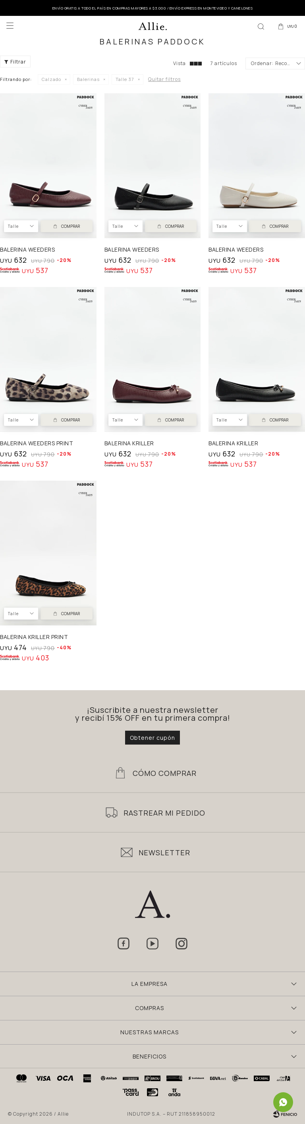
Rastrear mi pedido (164, 813)
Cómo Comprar (165, 773)
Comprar (70, 226)
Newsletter (164, 852)
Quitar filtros (164, 79)
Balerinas (88, 79)
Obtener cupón (152, 737)
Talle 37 (125, 79)
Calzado (51, 79)
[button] (261, 26)
